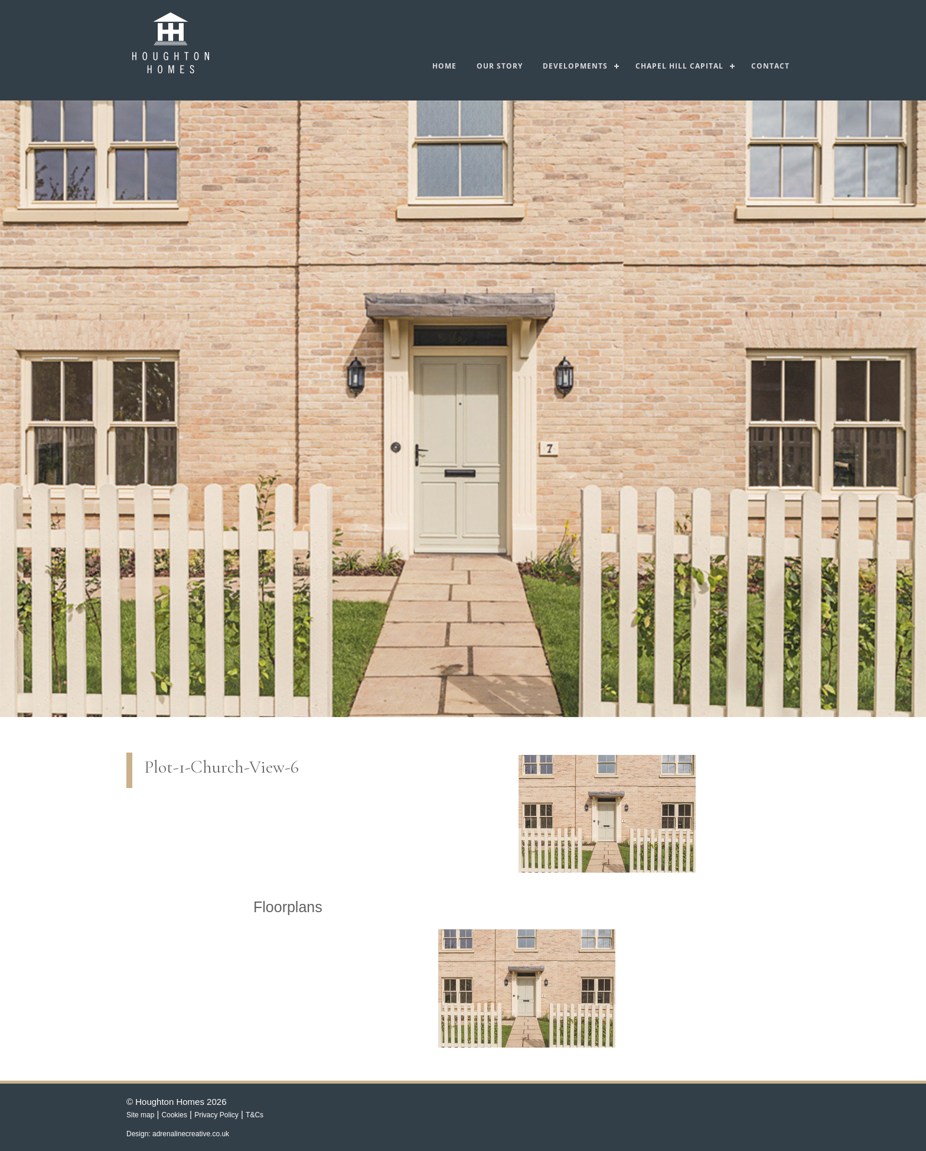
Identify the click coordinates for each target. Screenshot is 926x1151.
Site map (140, 1115)
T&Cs (254, 1115)
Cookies (174, 1115)
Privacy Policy (216, 1115)
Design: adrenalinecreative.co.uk (177, 1134)
